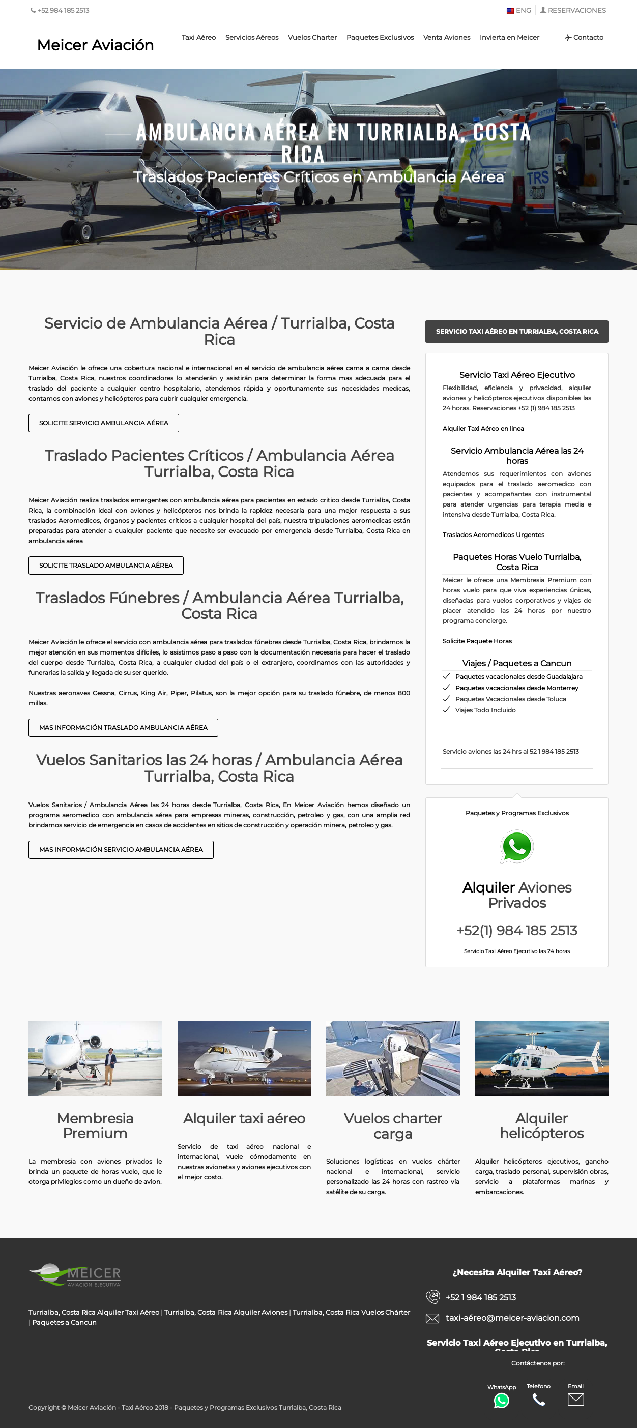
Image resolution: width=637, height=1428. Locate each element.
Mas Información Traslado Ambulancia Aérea (123, 727)
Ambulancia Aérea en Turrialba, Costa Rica (334, 138)
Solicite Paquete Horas (477, 641)
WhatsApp (501, 1396)
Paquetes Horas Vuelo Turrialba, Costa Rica (517, 562)
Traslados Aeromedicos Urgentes (493, 535)
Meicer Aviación (95, 45)
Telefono (539, 1395)
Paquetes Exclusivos (380, 37)
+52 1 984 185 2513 (481, 1297)
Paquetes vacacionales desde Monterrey (516, 688)
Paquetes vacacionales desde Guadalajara (519, 676)
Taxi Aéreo (199, 37)
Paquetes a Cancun (64, 1322)
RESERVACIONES (577, 10)
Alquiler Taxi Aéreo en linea (483, 428)
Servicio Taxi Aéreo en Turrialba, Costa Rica (517, 331)
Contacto (583, 37)
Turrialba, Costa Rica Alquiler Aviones (225, 1312)
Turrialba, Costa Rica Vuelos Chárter (351, 1312)
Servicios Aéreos (251, 37)
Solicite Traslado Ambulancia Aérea (106, 565)
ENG (518, 10)
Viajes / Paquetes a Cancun (517, 663)
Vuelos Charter (312, 37)
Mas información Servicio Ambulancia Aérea (121, 849)
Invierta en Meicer (509, 37)
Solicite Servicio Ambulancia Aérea (103, 423)
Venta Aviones (446, 37)
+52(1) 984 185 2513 (516, 931)
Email (576, 1395)
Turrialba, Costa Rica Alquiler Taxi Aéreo (93, 1312)
